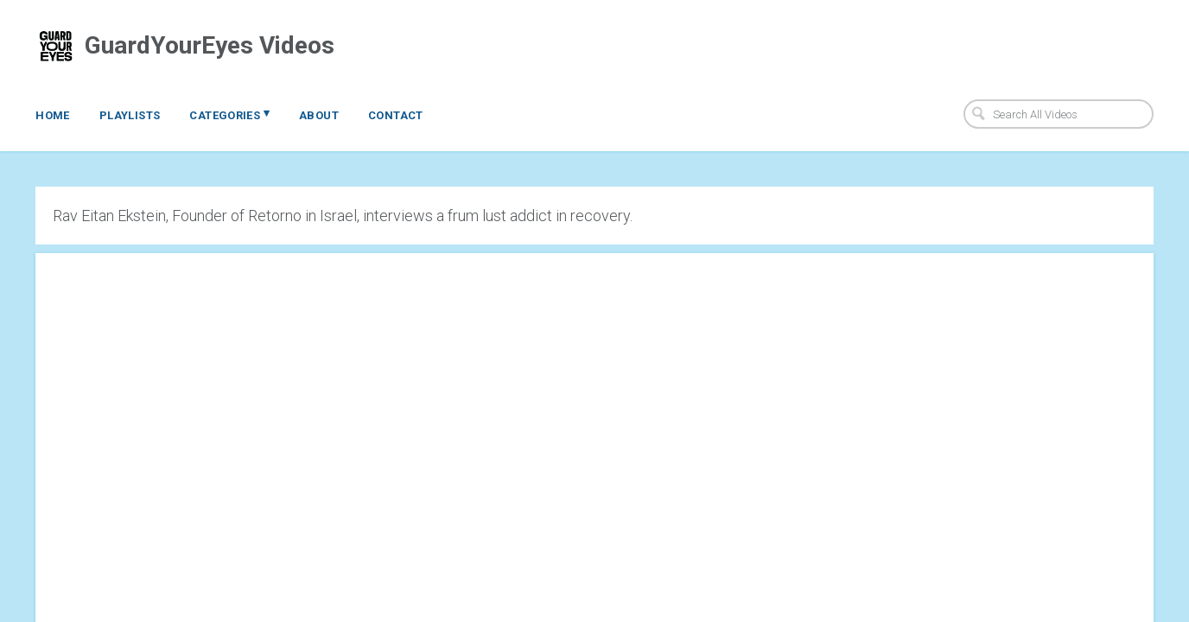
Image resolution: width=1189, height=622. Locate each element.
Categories (229, 114)
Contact (395, 115)
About (319, 115)
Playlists (130, 115)
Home (52, 115)
